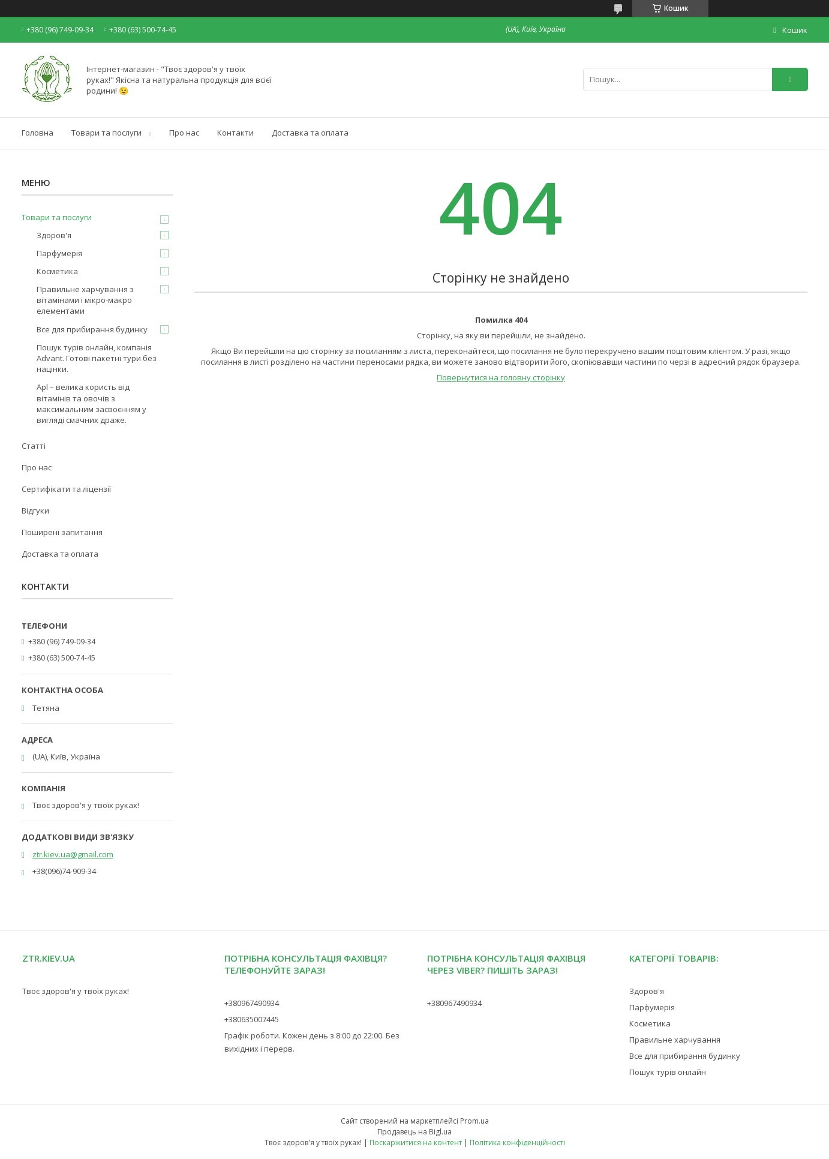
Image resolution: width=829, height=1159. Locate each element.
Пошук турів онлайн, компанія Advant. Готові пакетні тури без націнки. (97, 358)
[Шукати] (790, 79)
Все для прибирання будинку (92, 329)
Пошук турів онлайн (667, 1072)
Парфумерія (59, 253)
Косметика (57, 271)
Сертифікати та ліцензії (66, 489)
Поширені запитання (62, 532)
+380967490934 (251, 1003)
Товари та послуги (106, 132)
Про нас (184, 132)
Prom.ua (474, 1121)
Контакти (235, 132)
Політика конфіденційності (517, 1142)
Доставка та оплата (310, 132)
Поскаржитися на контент (416, 1142)
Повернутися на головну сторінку (501, 377)
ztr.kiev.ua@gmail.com (72, 854)
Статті (34, 445)
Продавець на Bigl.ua (414, 1132)
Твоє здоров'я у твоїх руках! (75, 991)
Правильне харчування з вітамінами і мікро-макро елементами (85, 300)
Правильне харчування (674, 1039)
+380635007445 (251, 1019)
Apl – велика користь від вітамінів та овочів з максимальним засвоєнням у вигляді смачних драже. (91, 403)
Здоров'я (54, 235)
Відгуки (35, 510)
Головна (37, 132)
